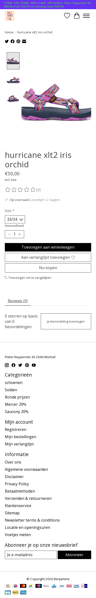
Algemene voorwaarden (26, 469)
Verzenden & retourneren (28, 499)
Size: (9, 211)
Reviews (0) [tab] (18, 301)
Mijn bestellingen (20, 437)
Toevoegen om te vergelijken (27, 278)
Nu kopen (48, 268)
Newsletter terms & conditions (32, 520)
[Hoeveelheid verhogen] (19, 235)
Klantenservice (18, 506)
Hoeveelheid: (14, 226)
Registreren (15, 430)
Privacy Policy (17, 484)
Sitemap (12, 513)
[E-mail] (31, 555)
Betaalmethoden (20, 491)
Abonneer (74, 555)
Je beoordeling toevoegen (66, 322)
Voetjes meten (18, 535)
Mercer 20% (15, 404)
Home (9, 32)
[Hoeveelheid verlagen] (9, 235)
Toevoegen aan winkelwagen (48, 247)
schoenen (13, 383)
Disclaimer (14, 477)
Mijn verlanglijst (19, 444)
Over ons (13, 462)
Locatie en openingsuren (27, 528)
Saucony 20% (16, 412)
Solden (11, 390)
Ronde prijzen (17, 397)
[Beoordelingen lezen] (20, 190)
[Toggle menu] (86, 16)
